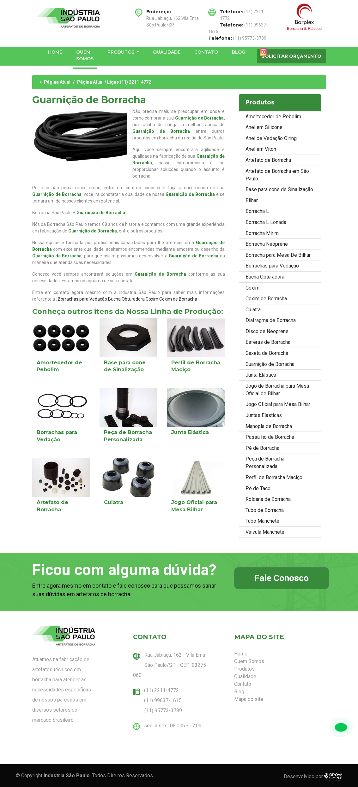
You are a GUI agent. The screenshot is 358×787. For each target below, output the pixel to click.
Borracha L (257, 211)
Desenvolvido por (313, 777)
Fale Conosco (281, 578)
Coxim (152, 299)
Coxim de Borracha (178, 299)
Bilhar (252, 200)
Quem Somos (85, 55)
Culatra (113, 502)
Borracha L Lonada (266, 222)
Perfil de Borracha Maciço (274, 477)
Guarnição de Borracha (270, 364)
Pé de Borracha (262, 448)
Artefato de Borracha (268, 160)
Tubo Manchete (262, 521)
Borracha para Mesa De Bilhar (278, 255)
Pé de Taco (258, 488)
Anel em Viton (261, 149)
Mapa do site (248, 699)
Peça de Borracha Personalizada (265, 462)
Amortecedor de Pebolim (273, 117)
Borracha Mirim (262, 233)
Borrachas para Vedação (82, 299)
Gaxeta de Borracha (267, 353)
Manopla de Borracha (269, 426)
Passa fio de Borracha (270, 437)
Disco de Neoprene (267, 331)
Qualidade (166, 52)
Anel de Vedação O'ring (271, 138)
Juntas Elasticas (264, 415)
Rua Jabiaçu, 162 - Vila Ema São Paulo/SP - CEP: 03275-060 (170, 665)
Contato (206, 52)
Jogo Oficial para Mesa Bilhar (278, 404)
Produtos (121, 52)
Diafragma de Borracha (271, 320)
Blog (238, 52)
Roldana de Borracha (268, 499)
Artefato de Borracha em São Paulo (277, 175)
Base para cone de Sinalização (279, 189)
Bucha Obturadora (126, 299)
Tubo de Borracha (265, 510)
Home (55, 52)
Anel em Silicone (264, 127)
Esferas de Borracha (268, 342)
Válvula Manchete (265, 532)
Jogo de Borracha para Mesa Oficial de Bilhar (277, 389)
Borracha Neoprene (267, 244)
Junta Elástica (190, 432)
